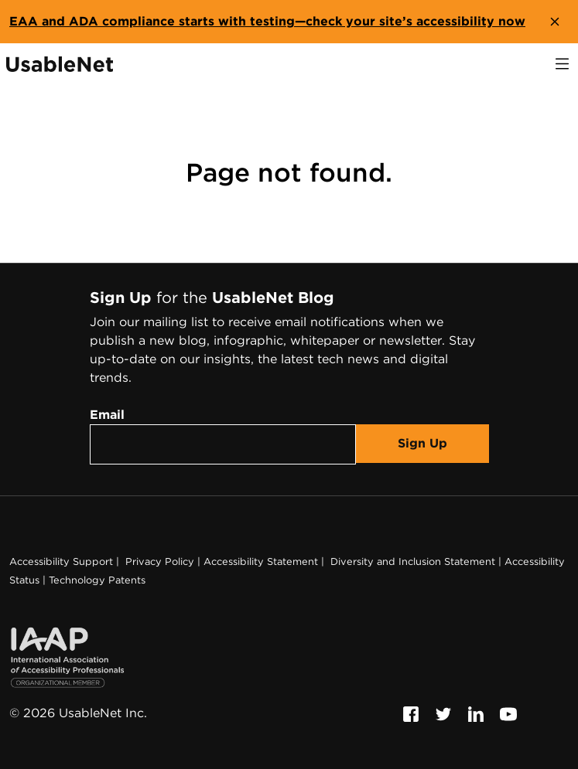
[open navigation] (562, 63)
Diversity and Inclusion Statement (411, 561)
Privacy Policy (158, 561)
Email (107, 414)
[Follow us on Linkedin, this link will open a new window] (475, 713)
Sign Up (422, 443)
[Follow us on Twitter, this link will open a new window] (443, 713)
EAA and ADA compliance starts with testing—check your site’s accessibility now (267, 21)
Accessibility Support (61, 561)
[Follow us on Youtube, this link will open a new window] (508, 713)
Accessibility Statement (260, 561)
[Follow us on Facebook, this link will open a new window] (410, 713)
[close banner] (555, 21)
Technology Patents (97, 580)
